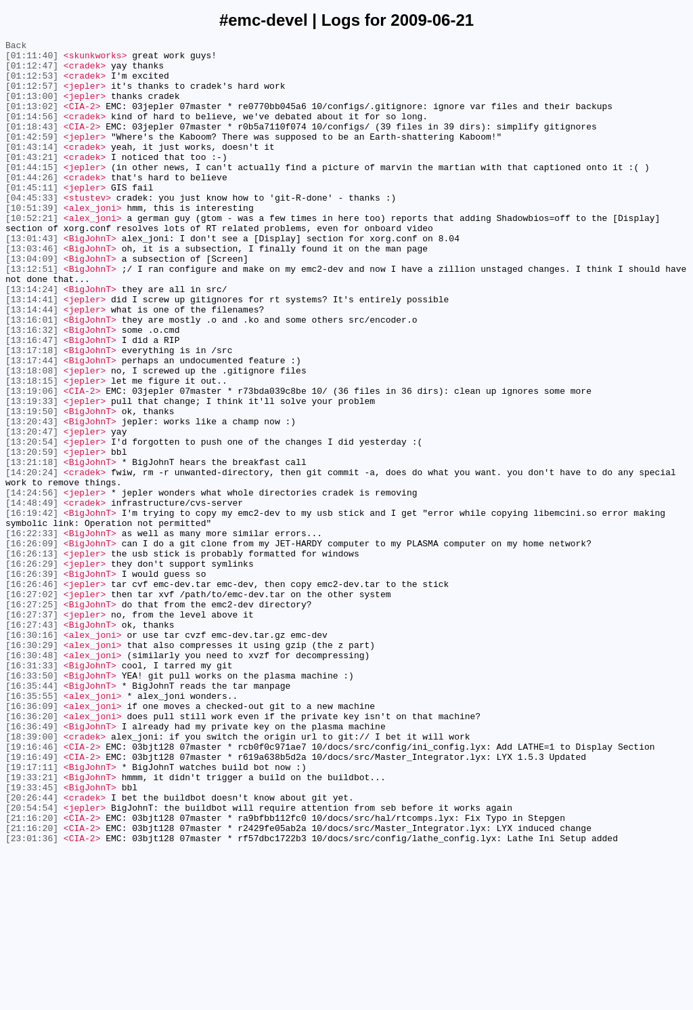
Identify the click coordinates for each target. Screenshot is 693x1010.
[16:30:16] (31, 754)
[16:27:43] (31, 742)
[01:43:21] (31, 181)
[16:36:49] (31, 864)
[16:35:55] (31, 828)
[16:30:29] (31, 767)
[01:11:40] (31, 59)
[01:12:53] (31, 83)
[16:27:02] (31, 706)
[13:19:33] (31, 474)
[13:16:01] (31, 376)
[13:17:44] (31, 425)
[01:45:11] (31, 217)
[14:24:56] (31, 584)
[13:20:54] (31, 523)
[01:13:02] (31, 120)
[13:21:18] (31, 547)
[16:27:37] (31, 730)
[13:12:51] (31, 315)
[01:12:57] (31, 95)
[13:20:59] (31, 535)
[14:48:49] (31, 596)
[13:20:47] (31, 510)
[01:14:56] (31, 132)
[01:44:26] (31, 205)
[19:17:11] (31, 913)
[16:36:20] (31, 852)
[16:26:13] (31, 657)
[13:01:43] (31, 278)
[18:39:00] (31, 876)
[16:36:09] (31, 840)
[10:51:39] (31, 242)
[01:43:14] (31, 169)
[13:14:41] (31, 352)
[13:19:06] (31, 462)
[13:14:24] (31, 340)
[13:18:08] (31, 437)
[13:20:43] (31, 498)
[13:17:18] (31, 413)
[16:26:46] (31, 693)
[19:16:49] (31, 901)
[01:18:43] (31, 144)
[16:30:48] (31, 779)
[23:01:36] (31, 998)
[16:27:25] (31, 718)
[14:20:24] (31, 559)
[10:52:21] (31, 254)
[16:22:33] (31, 632)
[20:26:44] (31, 950)
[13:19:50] (31, 486)
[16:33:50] (31, 803)
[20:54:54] (31, 962)
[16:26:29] (31, 669)
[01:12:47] (31, 71)
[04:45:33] (31, 230)
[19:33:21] (31, 925)
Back (15, 47)
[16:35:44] (31, 815)
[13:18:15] (31, 449)
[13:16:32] (31, 388)
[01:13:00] (31, 108)
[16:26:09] (31, 645)
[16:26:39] (31, 681)
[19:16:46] (31, 889)
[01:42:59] (31, 156)
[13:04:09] (31, 303)
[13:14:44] (31, 364)
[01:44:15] (31, 193)
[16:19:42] (31, 608)
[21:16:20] (31, 974)
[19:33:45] (31, 937)
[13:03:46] (31, 291)
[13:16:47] (31, 401)
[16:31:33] (31, 791)
